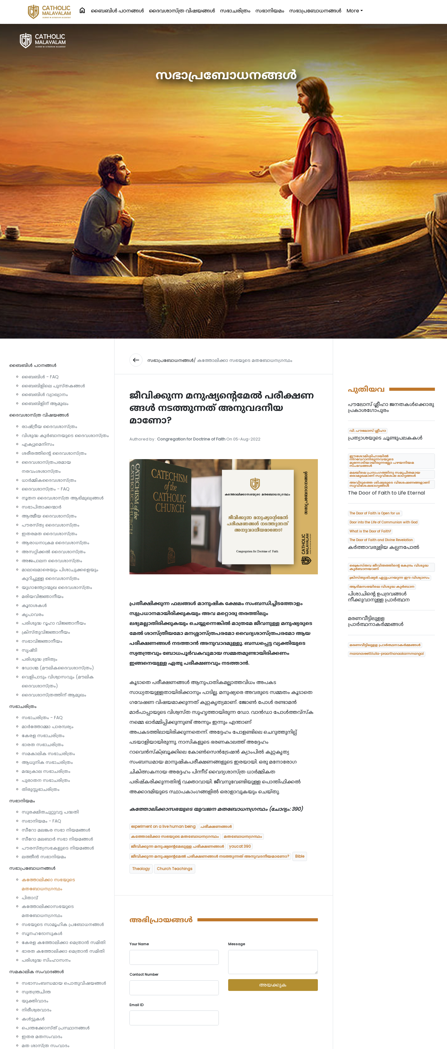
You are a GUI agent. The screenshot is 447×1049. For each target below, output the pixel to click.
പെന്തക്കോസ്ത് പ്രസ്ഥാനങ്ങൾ (56, 1028)
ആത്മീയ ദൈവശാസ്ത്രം (49, 516)
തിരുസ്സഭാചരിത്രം (41, 789)
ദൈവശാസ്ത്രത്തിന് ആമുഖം (54, 695)
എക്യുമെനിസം (38, 444)
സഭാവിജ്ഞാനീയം (42, 641)
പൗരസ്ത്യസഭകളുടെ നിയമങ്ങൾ (58, 848)
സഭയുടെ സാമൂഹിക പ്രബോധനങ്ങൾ (63, 924)
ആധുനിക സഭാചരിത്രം (47, 762)
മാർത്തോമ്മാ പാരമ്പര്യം (48, 726)
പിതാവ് (30, 898)
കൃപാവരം (33, 614)
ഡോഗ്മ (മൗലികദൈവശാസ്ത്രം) (58, 668)
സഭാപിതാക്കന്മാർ (41, 507)
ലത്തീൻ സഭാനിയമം (44, 857)
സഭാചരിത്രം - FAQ (42, 717)
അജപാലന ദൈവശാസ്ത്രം (52, 561)
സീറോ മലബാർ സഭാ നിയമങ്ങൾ (57, 839)
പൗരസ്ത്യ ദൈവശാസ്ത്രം (50, 525)
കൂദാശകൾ (34, 605)
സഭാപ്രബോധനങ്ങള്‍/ (171, 360)
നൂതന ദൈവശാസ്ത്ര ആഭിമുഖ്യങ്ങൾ (63, 498)
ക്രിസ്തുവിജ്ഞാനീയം (46, 632)
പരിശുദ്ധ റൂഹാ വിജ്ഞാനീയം (54, 623)
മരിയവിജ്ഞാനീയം (43, 596)
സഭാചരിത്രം (235, 10)
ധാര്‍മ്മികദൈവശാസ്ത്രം (49, 480)
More (352, 10)
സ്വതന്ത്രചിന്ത (36, 992)
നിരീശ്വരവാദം (37, 1010)
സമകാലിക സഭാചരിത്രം (48, 753)
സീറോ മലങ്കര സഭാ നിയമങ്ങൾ (56, 830)
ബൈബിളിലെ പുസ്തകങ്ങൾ (53, 386)
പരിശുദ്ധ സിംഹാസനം (46, 960)
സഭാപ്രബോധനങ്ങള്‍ (315, 10)
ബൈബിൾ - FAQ (40, 377)
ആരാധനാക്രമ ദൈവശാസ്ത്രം (55, 543)
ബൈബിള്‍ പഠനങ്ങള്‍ (117, 10)
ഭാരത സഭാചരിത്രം (43, 744)
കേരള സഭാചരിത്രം (43, 735)
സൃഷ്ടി (29, 650)
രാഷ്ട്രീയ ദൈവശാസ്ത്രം (49, 426)
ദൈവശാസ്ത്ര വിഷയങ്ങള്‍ (182, 10)
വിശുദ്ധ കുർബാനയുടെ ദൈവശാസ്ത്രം (65, 435)
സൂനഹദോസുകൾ (42, 933)
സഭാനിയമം (269, 10)
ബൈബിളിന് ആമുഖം (45, 403)
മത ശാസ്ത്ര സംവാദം (46, 1045)
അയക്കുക (273, 984)
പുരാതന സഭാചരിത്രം (46, 780)
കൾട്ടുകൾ (33, 1019)
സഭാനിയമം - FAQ (41, 821)
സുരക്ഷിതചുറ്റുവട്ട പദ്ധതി (50, 812)
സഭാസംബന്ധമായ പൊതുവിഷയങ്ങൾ (64, 983)
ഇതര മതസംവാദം (42, 1036)
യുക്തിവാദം (35, 1001)
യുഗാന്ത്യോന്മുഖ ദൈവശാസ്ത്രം (57, 587)
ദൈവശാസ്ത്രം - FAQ (46, 489)
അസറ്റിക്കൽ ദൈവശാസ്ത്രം (54, 552)
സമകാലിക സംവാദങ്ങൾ (36, 972)
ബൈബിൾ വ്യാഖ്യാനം (45, 394)
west (136, 360)
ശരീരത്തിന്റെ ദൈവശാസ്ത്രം (54, 453)
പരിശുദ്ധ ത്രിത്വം (39, 659)
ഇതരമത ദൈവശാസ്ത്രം (49, 534)
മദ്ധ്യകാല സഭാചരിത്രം (46, 771)
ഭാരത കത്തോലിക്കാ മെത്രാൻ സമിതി (63, 951)
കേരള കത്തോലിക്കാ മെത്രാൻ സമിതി (64, 942)
